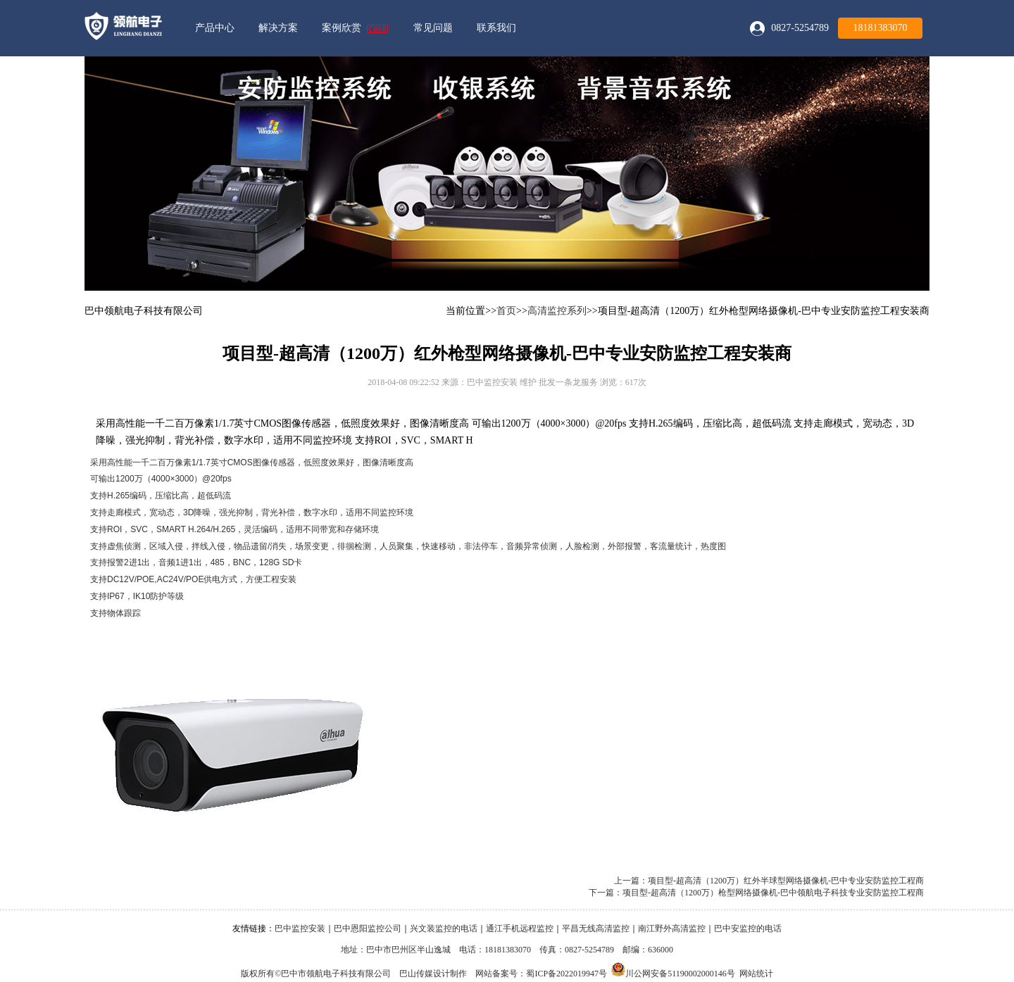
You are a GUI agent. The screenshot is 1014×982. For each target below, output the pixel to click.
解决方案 (278, 28)
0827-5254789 (800, 28)
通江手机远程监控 (519, 928)
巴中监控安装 (300, 928)
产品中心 (214, 28)
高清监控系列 (557, 311)
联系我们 (496, 28)
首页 (506, 311)
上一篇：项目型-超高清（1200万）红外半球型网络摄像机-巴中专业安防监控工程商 (769, 881)
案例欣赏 (341, 28)
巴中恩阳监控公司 (367, 928)
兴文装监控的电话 (443, 928)
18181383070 (880, 28)
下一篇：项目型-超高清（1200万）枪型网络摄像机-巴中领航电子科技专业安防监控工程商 (756, 893)
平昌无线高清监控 (596, 928)
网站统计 (756, 973)
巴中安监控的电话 (748, 928)
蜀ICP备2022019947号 (566, 973)
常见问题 (433, 28)
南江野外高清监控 (672, 928)
